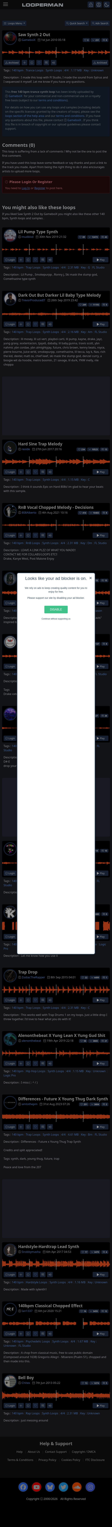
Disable (56, 609)
